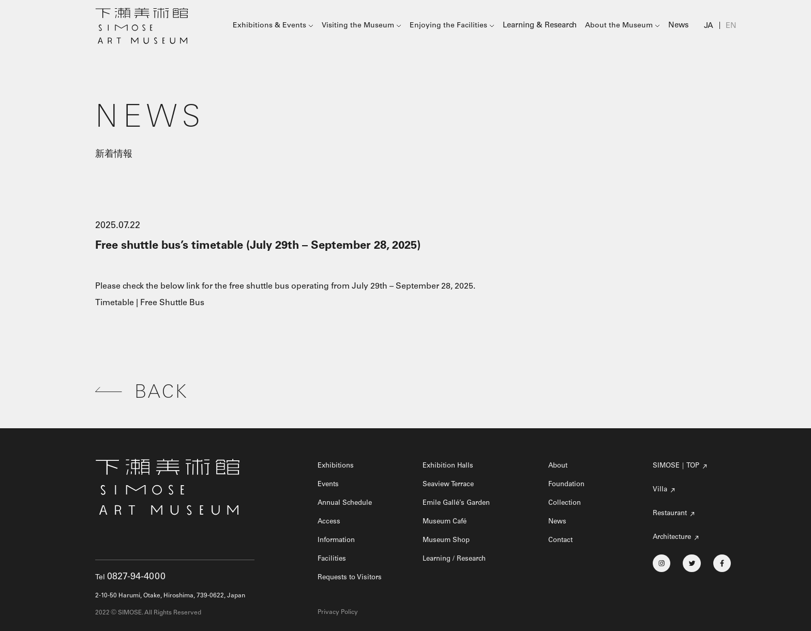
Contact (561, 540)
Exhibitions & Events (273, 26)
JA (709, 26)
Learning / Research (457, 559)
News (679, 26)
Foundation (568, 484)
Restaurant (671, 513)
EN (731, 26)
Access (329, 521)
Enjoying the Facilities (452, 26)
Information (338, 540)
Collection (565, 503)
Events (329, 484)
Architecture (674, 537)
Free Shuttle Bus (172, 303)
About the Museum (620, 26)
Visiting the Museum (361, 26)
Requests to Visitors (352, 577)
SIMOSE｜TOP (678, 466)
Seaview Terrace (450, 484)
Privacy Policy (338, 612)
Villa (660, 489)
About (559, 466)
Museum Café (447, 521)
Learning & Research (542, 26)
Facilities (333, 559)
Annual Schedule (347, 503)
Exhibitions (337, 466)
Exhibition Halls (450, 466)
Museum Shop (448, 540)
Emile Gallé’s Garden (459, 503)
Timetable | (117, 303)
